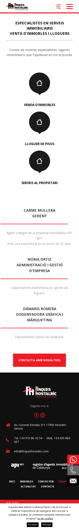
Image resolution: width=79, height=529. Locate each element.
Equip (62, 481)
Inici (12, 481)
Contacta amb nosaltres (39, 360)
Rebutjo (46, 524)
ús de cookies (45, 518)
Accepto (32, 524)
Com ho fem (46, 481)
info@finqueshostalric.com (31, 451)
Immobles (26, 481)
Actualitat (28, 486)
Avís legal (12, 503)
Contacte (47, 486)
